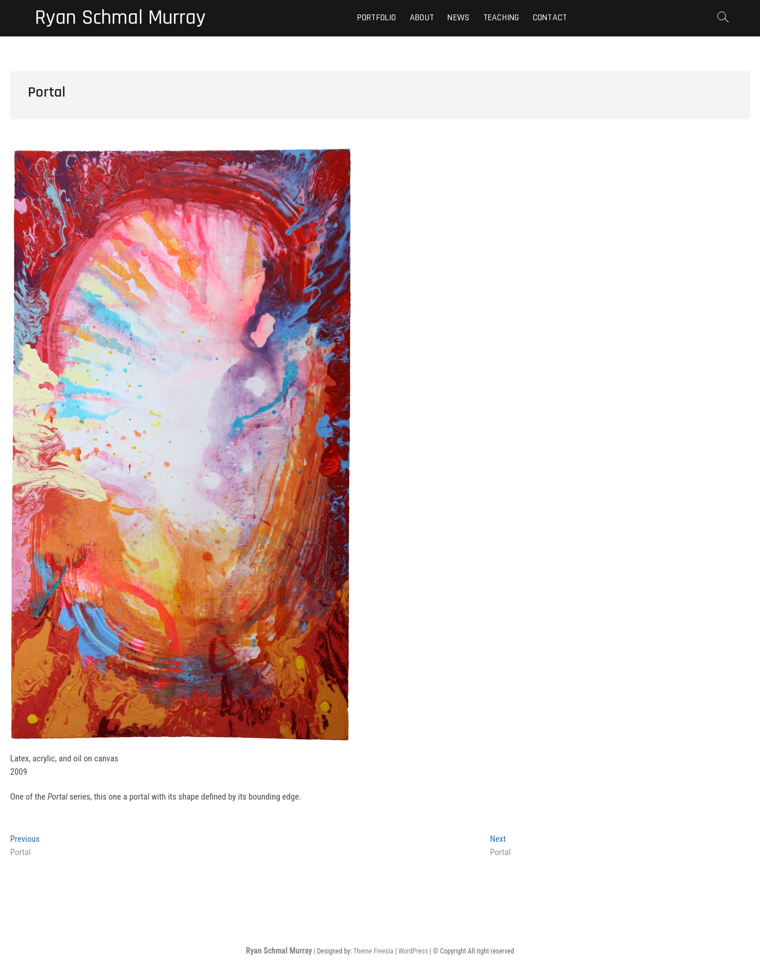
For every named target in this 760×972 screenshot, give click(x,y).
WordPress (413, 951)
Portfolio (376, 18)
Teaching (501, 18)
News (458, 18)
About (422, 18)
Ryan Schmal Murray (120, 18)
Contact (550, 18)
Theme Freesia (373, 951)
